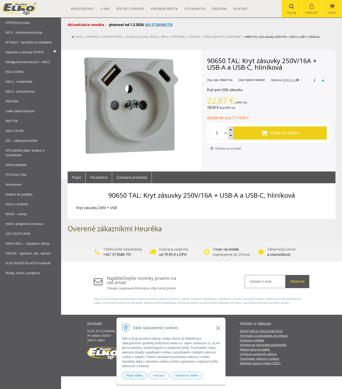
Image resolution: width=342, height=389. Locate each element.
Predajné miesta (164, 9)
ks (226, 133)
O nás (105, 9)
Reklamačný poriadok (255, 349)
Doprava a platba (252, 340)
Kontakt (240, 9)
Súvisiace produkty (131, 177)
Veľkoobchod (82, 9)
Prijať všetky (134, 375)
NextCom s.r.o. (249, 382)
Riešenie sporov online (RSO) (260, 363)
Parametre (99, 177)
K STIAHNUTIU (194, 9)
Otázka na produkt (225, 148)
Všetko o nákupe (130, 9)
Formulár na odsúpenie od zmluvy (264, 336)
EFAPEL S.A (291, 80)
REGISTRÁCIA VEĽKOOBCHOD (261, 331)
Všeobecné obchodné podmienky (263, 345)
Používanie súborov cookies (259, 358)
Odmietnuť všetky (187, 375)
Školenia (219, 9)
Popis (76, 177)
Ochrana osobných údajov (258, 354)
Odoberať (297, 281)
